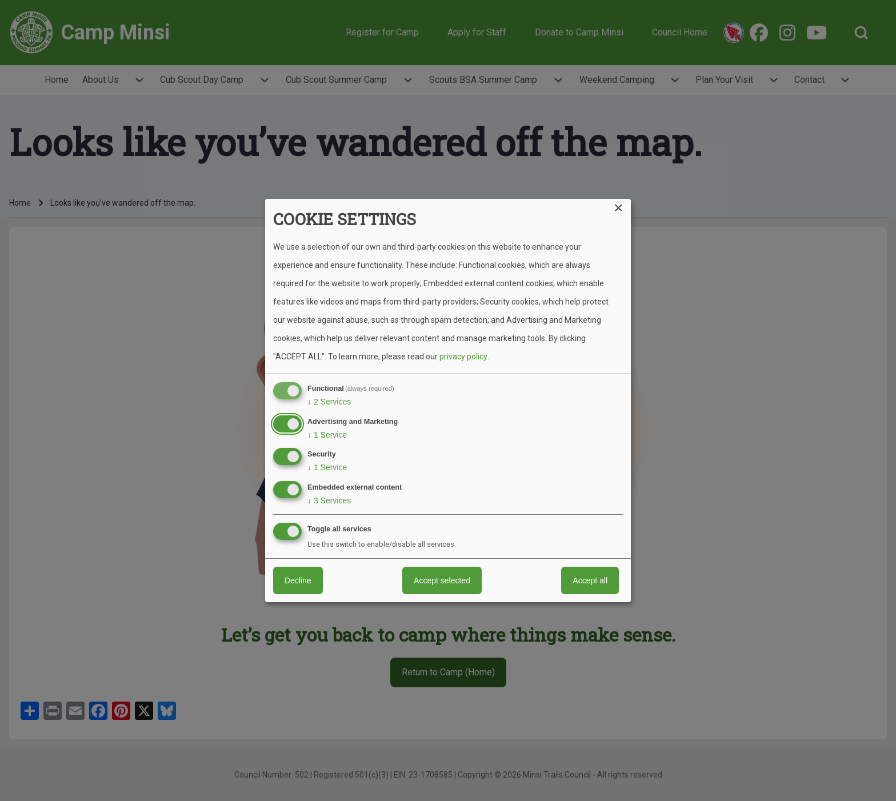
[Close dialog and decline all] (622, 206)
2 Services (329, 401)
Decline (298, 580)
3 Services (329, 500)
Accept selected (442, 580)
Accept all (590, 580)
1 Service (327, 434)
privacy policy (463, 356)
